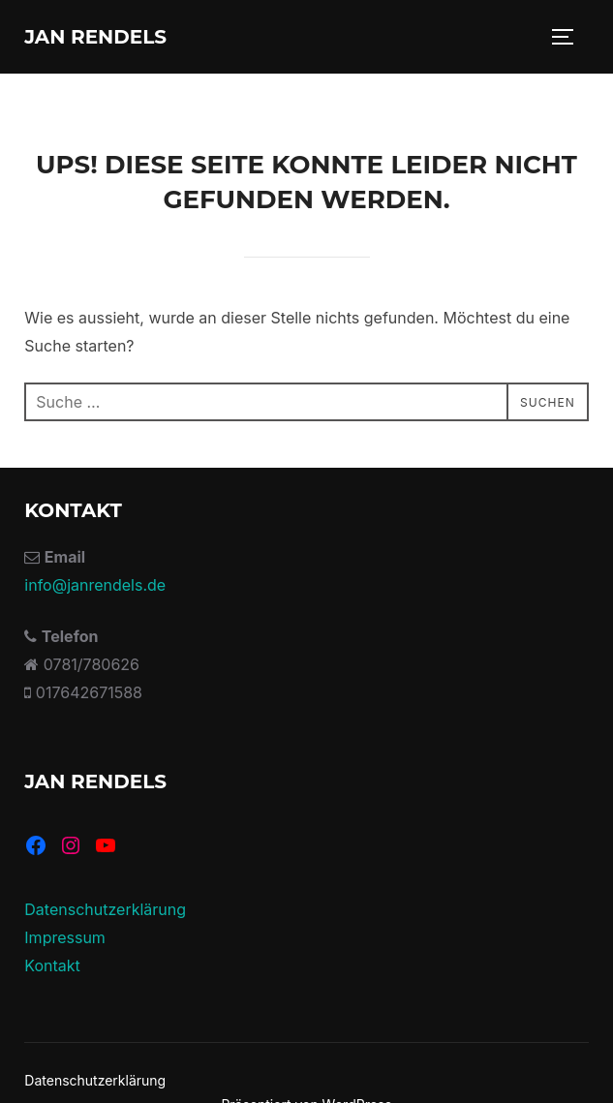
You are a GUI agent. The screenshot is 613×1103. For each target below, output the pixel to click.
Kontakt (51, 965)
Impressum (65, 937)
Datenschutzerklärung (105, 909)
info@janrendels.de (95, 585)
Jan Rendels (95, 36)
